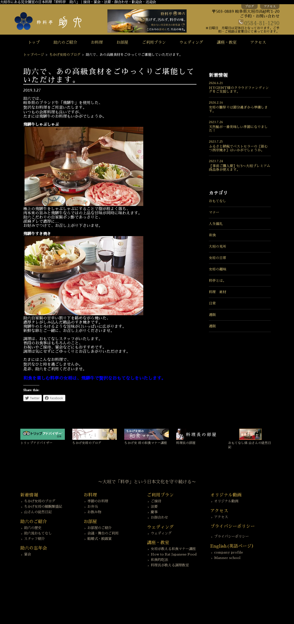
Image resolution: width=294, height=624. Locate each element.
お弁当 (92, 506)
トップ (34, 43)
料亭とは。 (217, 280)
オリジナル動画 (226, 501)
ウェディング (191, 43)
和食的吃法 (159, 559)
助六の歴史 (32, 528)
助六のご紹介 (65, 43)
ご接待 (156, 501)
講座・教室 (227, 43)
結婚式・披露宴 (99, 538)
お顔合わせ (159, 517)
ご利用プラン (154, 43)
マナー (214, 212)
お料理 (97, 43)
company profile (228, 552)
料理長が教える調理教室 (170, 565)
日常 (212, 303)
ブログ (249, 6)
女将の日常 (217, 258)
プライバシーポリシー (231, 536)
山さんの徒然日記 (38, 512)
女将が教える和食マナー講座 (173, 549)
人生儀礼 (216, 223)
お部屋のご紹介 (99, 528)
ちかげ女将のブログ (64, 54)
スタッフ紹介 (34, 538)
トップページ (33, 54)
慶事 (154, 512)
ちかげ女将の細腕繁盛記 (43, 506)
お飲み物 (94, 512)
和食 (212, 235)
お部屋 (122, 43)
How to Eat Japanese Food (174, 554)
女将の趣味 (217, 269)
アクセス (270, 6)
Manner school (227, 557)
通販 (212, 314)
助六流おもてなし (38, 533)
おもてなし (217, 201)
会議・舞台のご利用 (103, 533)
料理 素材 (217, 292)
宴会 (27, 554)
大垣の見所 (217, 246)
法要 (154, 506)
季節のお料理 (97, 501)
